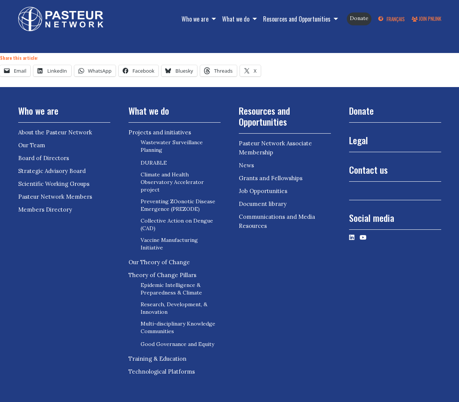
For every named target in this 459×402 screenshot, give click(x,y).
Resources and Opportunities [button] (297, 18)
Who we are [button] (196, 18)
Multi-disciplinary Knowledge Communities (178, 327)
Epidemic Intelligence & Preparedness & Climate (171, 289)
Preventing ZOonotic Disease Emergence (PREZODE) (178, 205)
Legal (358, 140)
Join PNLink (426, 18)
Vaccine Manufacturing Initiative (169, 244)
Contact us (368, 169)
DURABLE (154, 162)
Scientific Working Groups (53, 183)
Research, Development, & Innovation (174, 308)
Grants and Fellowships (270, 178)
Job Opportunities (263, 191)
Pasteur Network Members (55, 196)
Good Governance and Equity (177, 344)
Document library (263, 203)
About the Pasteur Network (55, 132)
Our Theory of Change (159, 262)
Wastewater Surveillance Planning (172, 146)
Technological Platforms (161, 371)
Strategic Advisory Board (52, 171)
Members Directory (45, 209)
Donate (359, 18)
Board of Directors (43, 158)
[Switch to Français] (391, 19)
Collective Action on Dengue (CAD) (177, 224)
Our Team (31, 145)
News (246, 165)
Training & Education (157, 358)
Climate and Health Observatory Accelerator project (172, 182)
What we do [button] (236, 18)
